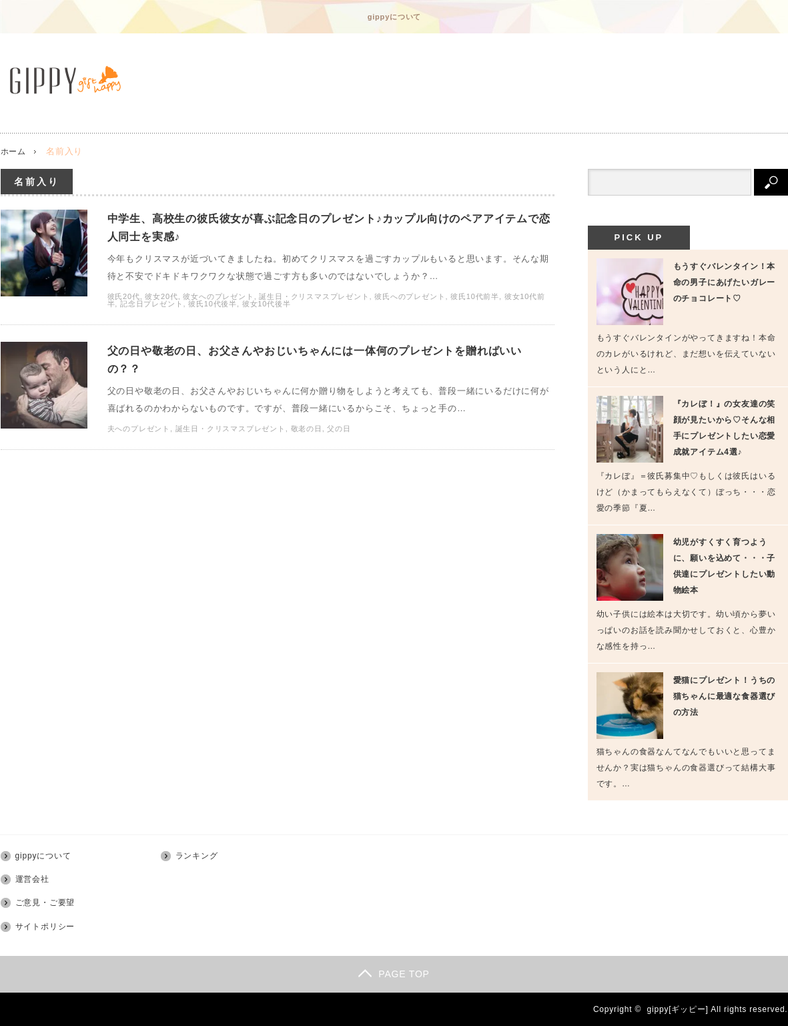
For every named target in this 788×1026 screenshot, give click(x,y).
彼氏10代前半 (474, 304)
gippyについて (395, 17)
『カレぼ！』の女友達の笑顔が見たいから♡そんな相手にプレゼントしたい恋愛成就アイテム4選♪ (724, 428)
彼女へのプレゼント (218, 304)
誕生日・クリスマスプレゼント (314, 304)
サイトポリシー (45, 926)
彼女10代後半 (266, 312)
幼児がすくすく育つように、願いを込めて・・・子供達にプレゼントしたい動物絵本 (724, 566)
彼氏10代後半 (212, 312)
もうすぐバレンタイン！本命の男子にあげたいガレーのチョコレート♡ (724, 282)
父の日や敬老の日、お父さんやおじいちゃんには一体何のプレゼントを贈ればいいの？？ (326, 371)
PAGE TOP (393, 974)
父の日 (338, 445)
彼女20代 (161, 304)
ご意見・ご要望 (45, 902)
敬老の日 (306, 445)
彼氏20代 (123, 304)
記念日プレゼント (151, 312)
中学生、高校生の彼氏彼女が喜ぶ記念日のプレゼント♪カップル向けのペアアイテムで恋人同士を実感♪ (330, 231)
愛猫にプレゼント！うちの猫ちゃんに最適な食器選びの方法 (724, 696)
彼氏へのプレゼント (409, 304)
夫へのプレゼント (138, 445)
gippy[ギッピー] (678, 1009)
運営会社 (32, 879)
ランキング (196, 855)
